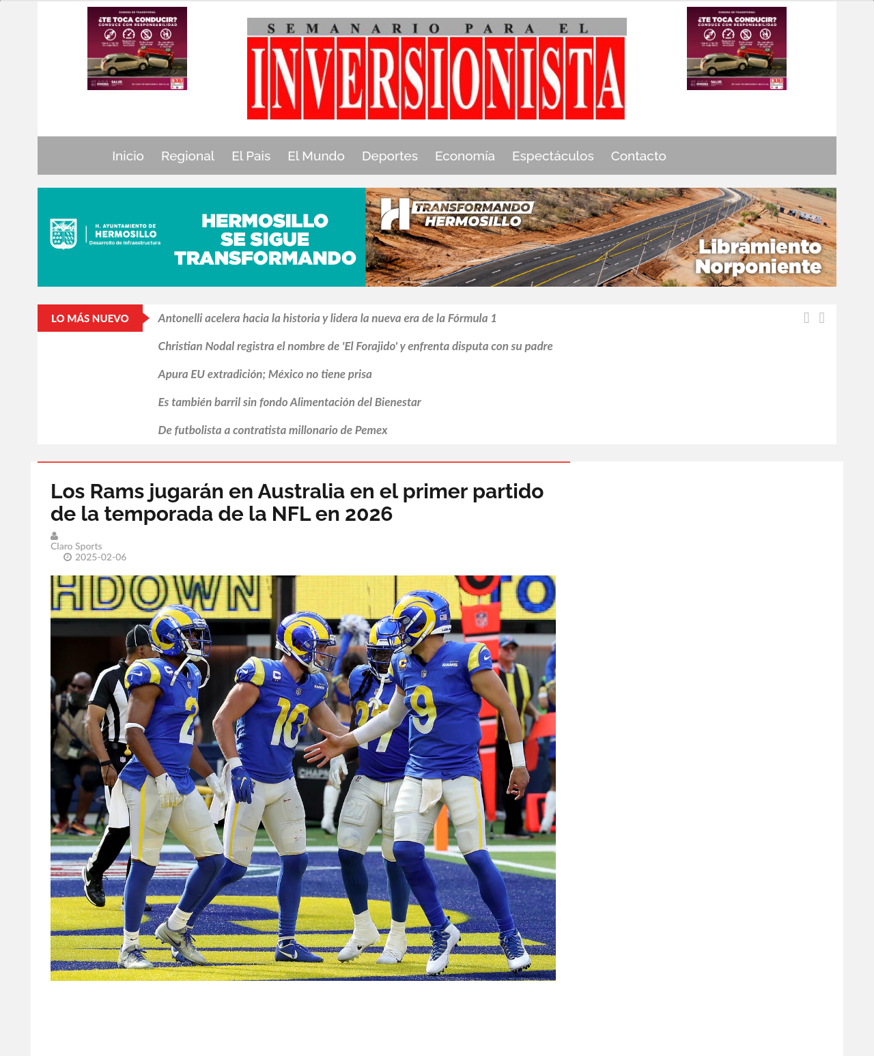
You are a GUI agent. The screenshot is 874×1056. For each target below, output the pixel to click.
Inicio (128, 155)
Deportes (390, 155)
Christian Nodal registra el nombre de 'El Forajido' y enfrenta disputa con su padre (355, 346)
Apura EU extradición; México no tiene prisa (265, 374)
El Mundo (316, 155)
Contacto (638, 155)
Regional (187, 155)
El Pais (250, 155)
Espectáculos (553, 155)
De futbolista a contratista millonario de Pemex (273, 430)
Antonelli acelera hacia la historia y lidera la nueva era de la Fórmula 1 (328, 318)
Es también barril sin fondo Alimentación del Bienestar (289, 402)
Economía (465, 155)
